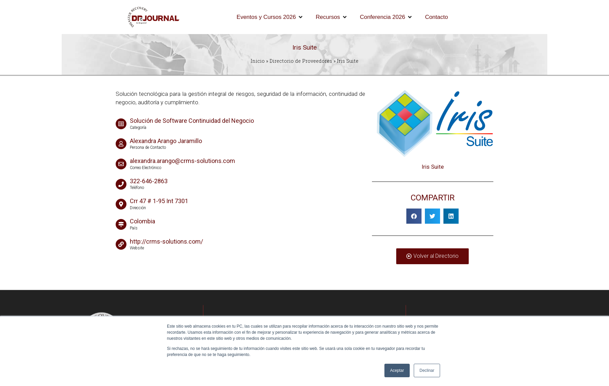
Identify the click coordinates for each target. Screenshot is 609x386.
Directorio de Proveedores (300, 61)
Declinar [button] (426, 370)
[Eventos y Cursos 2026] (270, 17)
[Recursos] (331, 17)
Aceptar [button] (397, 370)
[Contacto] (436, 17)
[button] (414, 216)
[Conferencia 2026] (386, 17)
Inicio (258, 61)
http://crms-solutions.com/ (166, 241)
